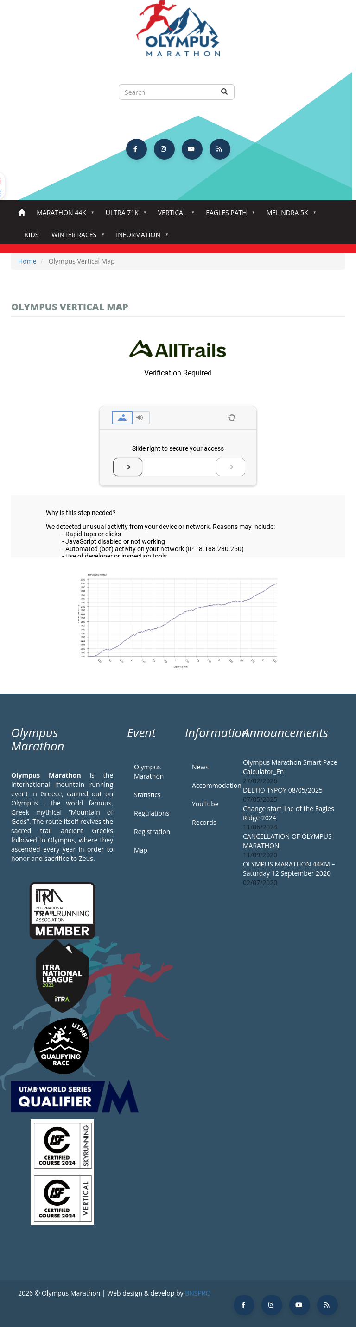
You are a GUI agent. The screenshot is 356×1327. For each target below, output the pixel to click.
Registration (152, 831)
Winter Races (76, 237)
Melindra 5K (289, 215)
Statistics (147, 794)
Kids (31, 234)
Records (204, 822)
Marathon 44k (63, 215)
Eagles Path (228, 215)
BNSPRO (197, 1293)
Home (21, 212)
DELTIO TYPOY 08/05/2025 (283, 790)
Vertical (174, 215)
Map (140, 850)
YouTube (205, 803)
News (200, 766)
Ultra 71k (124, 215)
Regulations (151, 813)
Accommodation (210, 785)
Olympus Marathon (149, 771)
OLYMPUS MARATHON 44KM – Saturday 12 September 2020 (289, 869)
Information (140, 237)
